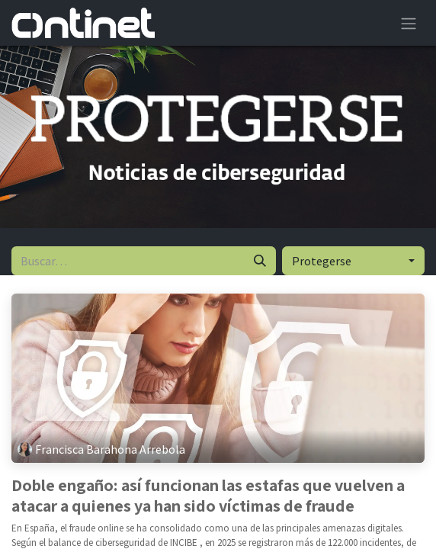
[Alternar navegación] (409, 23)
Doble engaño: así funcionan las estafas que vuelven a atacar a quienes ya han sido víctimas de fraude (208, 495)
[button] (353, 260)
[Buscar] (260, 260)
